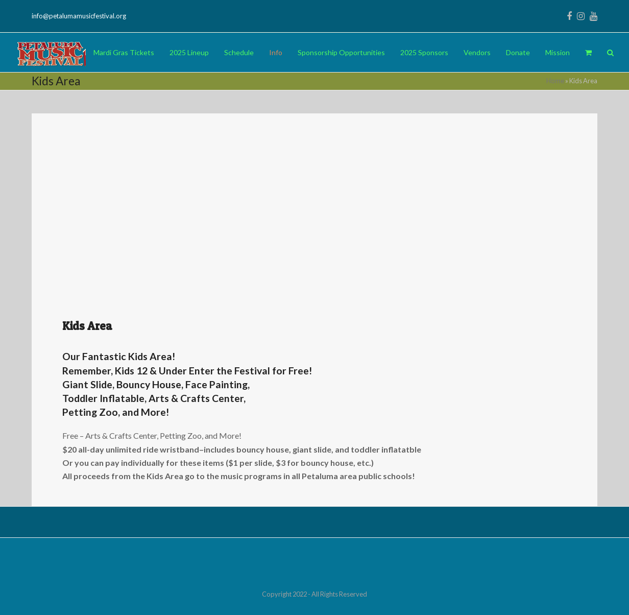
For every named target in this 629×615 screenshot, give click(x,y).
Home (555, 81)
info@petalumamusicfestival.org (79, 16)
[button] (588, 52)
